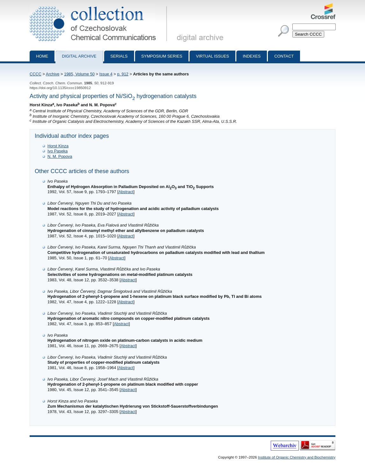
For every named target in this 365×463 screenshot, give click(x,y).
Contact (284, 56)
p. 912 (123, 74)
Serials (119, 56)
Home (42, 56)
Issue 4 (105, 74)
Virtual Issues (212, 56)
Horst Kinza (57, 146)
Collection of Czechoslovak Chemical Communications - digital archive (99, 5)
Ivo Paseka (57, 151)
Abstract (125, 191)
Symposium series (161, 56)
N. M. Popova (59, 156)
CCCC (35, 74)
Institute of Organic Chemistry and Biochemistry (296, 457)
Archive (53, 74)
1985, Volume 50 (79, 74)
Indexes (252, 56)
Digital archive (79, 56)
